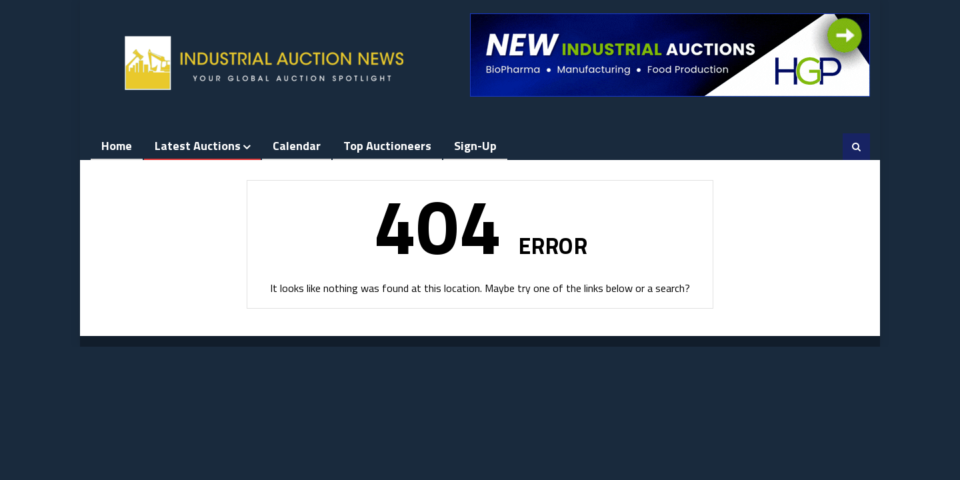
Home (116, 146)
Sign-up (475, 146)
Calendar (297, 146)
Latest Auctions (198, 146)
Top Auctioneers (387, 146)
